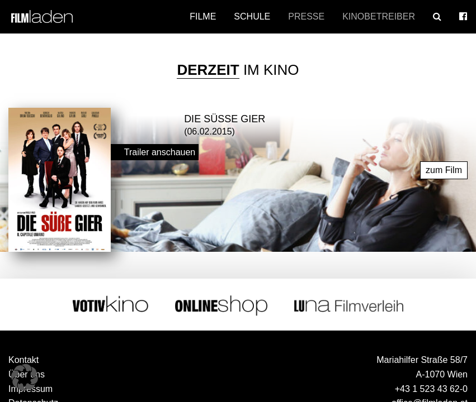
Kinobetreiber (378, 16)
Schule (252, 16)
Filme (203, 16)
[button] (24, 377)
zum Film (444, 169)
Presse (306, 16)
